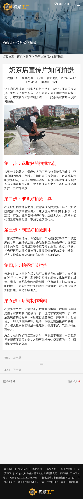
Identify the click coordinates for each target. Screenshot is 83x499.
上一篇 (17, 358)
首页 (20, 56)
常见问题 (23, 469)
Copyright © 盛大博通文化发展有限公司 (36, 473)
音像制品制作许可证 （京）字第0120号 (38, 482)
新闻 (29, 56)
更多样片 (73, 382)
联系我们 (8, 469)
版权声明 (51, 469)
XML (63, 482)
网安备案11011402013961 (23, 477)
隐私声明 (37, 469)
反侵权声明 (67, 469)
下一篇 (17, 370)
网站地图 (73, 482)
